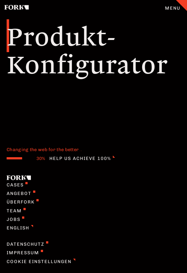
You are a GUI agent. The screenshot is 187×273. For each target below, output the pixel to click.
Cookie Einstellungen (41, 261)
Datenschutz (27, 244)
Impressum (25, 252)
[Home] (16, 8)
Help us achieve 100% (82, 158)
